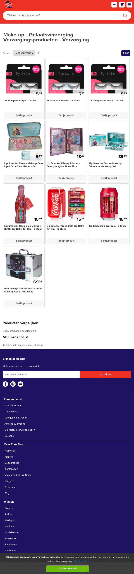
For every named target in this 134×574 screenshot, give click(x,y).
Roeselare (10, 538)
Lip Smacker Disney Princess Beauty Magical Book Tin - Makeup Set (63, 165)
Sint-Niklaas (10, 544)
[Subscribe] (105, 374)
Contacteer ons (12, 405)
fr (114, 5)
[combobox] (67, 15)
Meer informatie (81, 561)
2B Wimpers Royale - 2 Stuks (63, 100)
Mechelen (9, 526)
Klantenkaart (11, 411)
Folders (8, 457)
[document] (67, 563)
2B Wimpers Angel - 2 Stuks (20, 100)
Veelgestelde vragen (15, 418)
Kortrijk (8, 514)
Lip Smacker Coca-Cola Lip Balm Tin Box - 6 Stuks (65, 227)
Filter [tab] (126, 53)
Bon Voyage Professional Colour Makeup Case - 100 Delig (23, 290)
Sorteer (7, 53)
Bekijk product (24, 115)
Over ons (9, 487)
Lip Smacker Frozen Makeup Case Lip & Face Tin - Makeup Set (23, 165)
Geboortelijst (11, 463)
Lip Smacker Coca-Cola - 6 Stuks (107, 226)
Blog (6, 493)
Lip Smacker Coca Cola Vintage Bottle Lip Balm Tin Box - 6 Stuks (23, 227)
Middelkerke (11, 532)
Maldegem (10, 520)
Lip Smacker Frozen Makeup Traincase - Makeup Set (105, 165)
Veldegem (10, 550)
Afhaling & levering (14, 424)
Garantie (9, 436)
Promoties (10, 451)
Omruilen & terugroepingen (19, 430)
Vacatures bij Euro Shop (17, 475)
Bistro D (8, 481)
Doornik (8, 508)
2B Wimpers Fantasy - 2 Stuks (106, 100)
